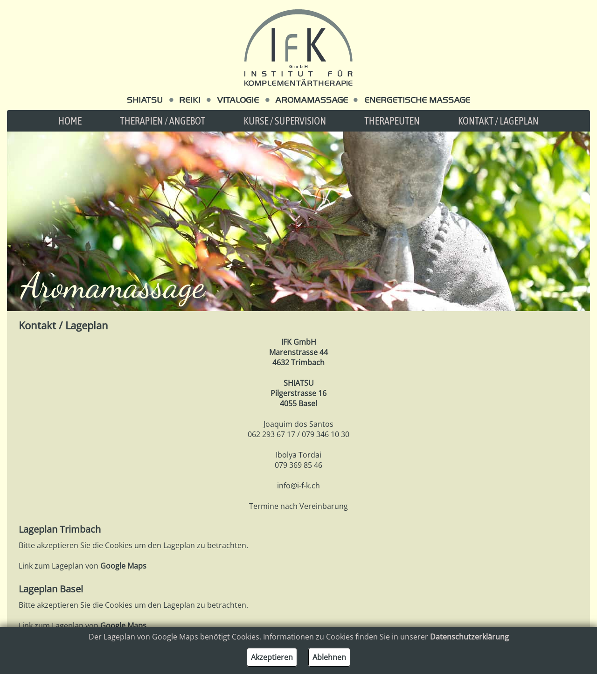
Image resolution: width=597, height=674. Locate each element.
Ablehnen (329, 657)
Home (70, 121)
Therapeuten (392, 121)
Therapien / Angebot (162, 121)
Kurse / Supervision (284, 121)
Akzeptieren (272, 657)
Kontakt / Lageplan (498, 121)
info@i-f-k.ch (298, 485)
